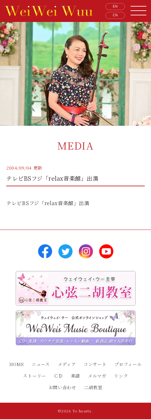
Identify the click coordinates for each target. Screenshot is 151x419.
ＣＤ (58, 376)
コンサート (95, 364)
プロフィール (128, 364)
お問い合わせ (62, 387)
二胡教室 (93, 387)
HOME (16, 364)
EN (115, 6)
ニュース (41, 364)
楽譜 (75, 376)
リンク (121, 376)
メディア (67, 364)
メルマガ (97, 376)
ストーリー (34, 376)
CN (115, 15)
